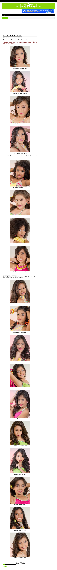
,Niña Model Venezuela (18, 37)
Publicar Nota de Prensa (45, 0)
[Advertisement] (20, 26)
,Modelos (14, 37)
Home (4, 33)
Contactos (52, 0)
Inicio (39, 0)
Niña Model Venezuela (12, 33)
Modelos (6, 33)
